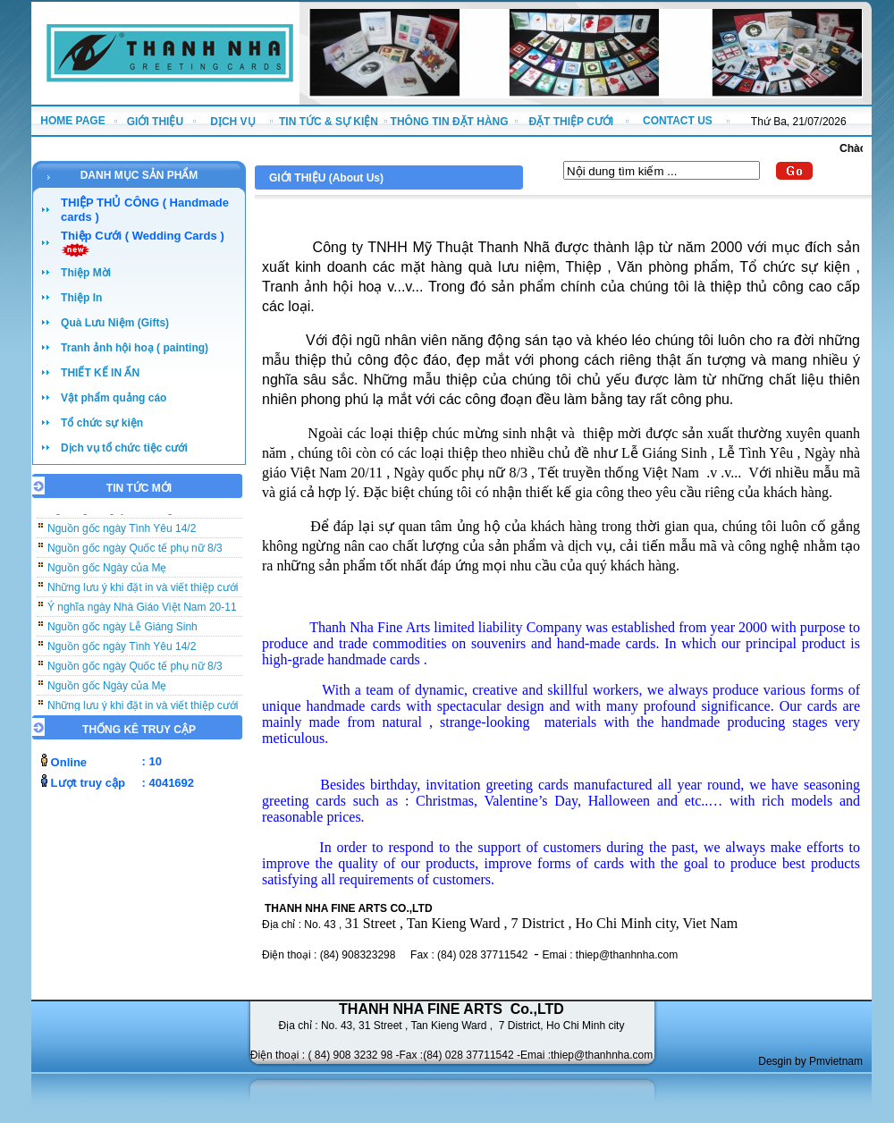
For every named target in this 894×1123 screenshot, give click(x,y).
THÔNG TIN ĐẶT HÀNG (450, 121)
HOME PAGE (72, 120)
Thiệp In (81, 297)
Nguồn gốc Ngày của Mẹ (106, 571)
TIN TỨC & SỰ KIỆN (328, 121)
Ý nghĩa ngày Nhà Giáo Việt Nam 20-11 (142, 610)
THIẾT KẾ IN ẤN (100, 373)
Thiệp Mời (86, 272)
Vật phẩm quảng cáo (113, 398)
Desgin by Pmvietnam (810, 1061)
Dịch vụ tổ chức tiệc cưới (124, 448)
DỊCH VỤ (232, 121)
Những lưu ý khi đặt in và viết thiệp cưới (142, 591)
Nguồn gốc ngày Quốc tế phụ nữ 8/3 (135, 551)
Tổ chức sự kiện (102, 423)
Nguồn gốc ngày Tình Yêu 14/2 (121, 532)
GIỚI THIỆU (155, 121)
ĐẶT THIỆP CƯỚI (570, 121)
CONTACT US (678, 120)
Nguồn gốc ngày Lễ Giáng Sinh (122, 630)
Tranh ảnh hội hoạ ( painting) (134, 348)
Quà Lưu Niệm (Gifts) (115, 323)
